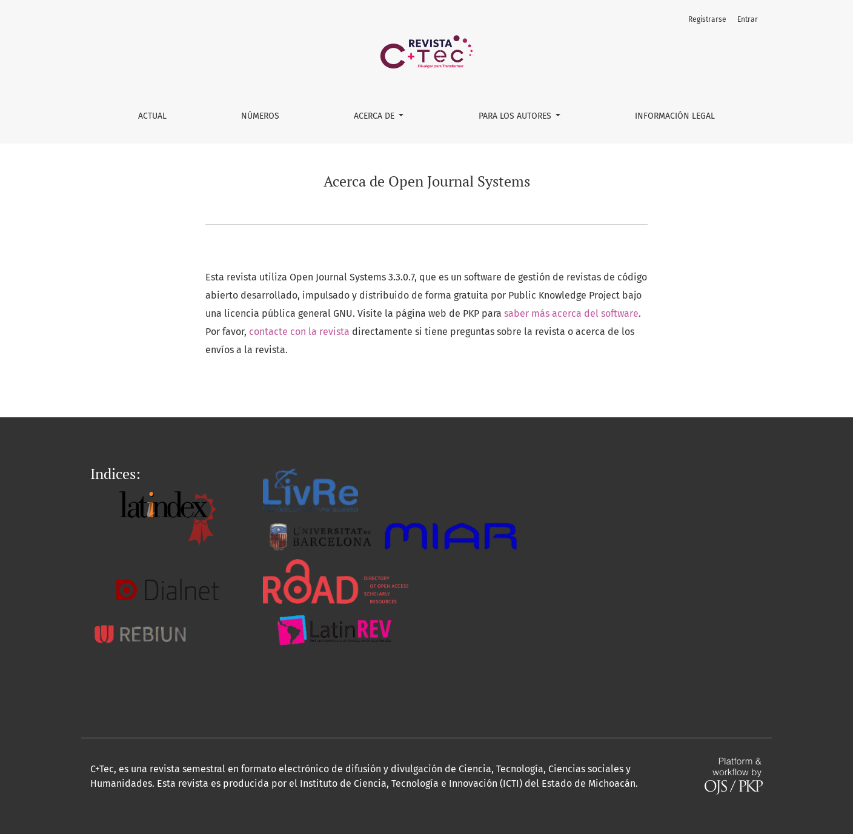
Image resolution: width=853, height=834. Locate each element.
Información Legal (675, 116)
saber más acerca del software (571, 313)
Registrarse (707, 19)
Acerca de (375, 116)
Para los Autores (516, 116)
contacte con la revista (299, 331)
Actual (152, 116)
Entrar (747, 19)
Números (260, 116)
